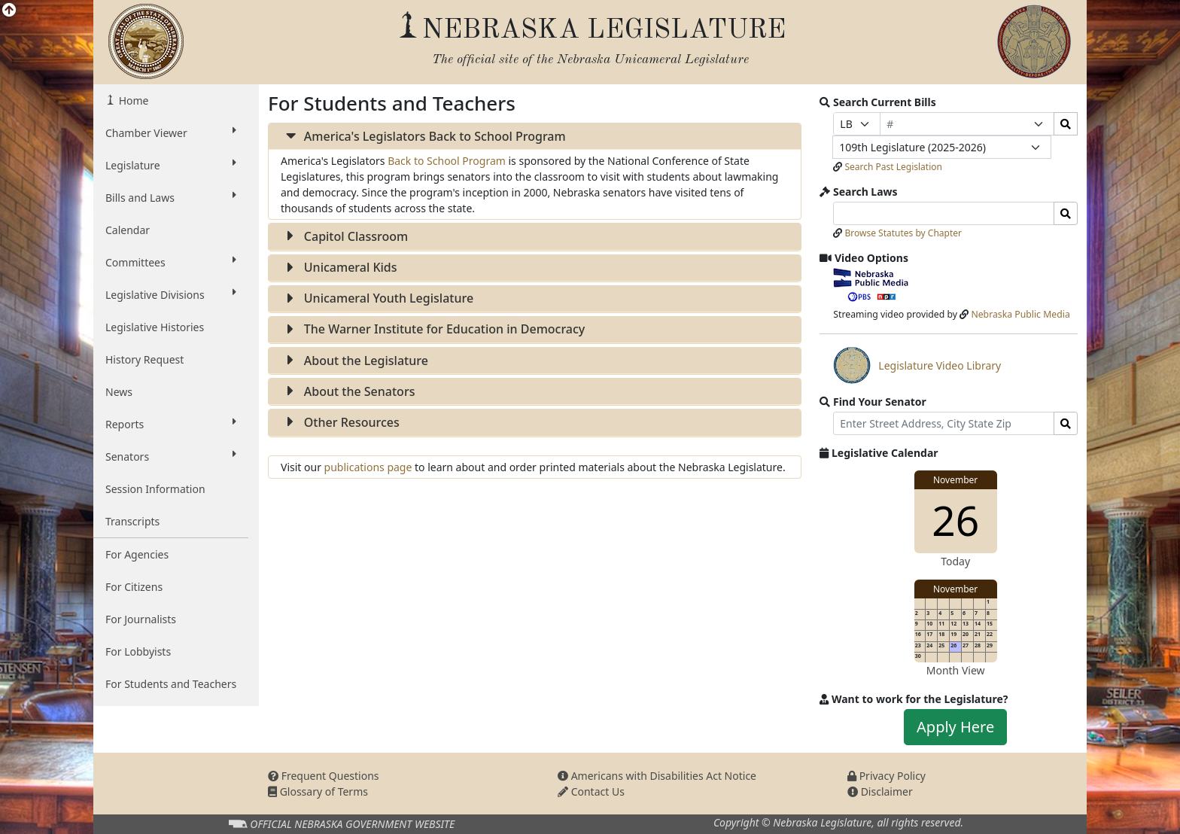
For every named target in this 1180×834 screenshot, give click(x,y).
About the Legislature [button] (354, 360)
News (118, 392)
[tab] (535, 136)
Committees (170, 261)
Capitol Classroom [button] (344, 236)
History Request (144, 359)
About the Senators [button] (348, 391)
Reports (170, 423)
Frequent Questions (323, 776)
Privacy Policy (886, 776)
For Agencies (137, 554)
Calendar (127, 230)
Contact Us (591, 791)
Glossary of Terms (318, 791)
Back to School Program (447, 161)
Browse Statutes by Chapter (903, 233)
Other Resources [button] (340, 422)
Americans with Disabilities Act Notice (657, 776)
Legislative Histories (154, 327)
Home (132, 100)
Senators (170, 456)
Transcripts (132, 521)
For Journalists (140, 619)
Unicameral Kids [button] (339, 267)
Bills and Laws (170, 197)
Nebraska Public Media (1020, 314)
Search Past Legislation (893, 166)
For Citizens (134, 587)
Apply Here (955, 727)
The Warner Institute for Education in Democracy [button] (433, 329)
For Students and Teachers (170, 684)
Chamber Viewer (170, 132)
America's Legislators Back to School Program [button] (423, 136)
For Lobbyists (138, 651)
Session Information (155, 489)
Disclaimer (880, 791)
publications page (369, 467)
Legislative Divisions (170, 294)
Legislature (170, 164)
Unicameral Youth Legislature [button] (377, 298)
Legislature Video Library (917, 365)
